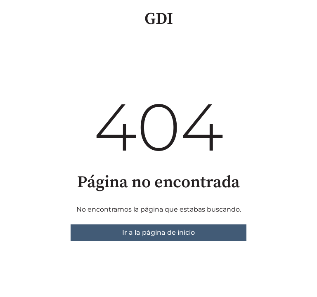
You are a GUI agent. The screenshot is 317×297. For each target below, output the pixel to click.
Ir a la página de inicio (158, 232)
